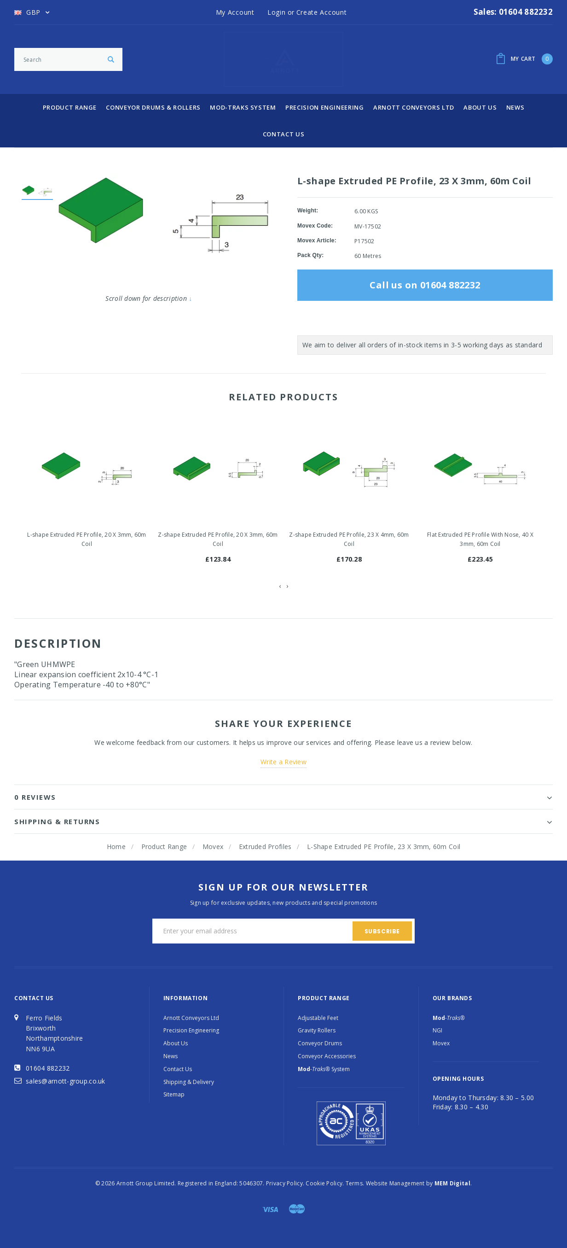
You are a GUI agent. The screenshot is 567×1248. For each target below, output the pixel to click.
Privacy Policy (284, 1183)
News (515, 107)
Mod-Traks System (243, 107)
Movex (212, 846)
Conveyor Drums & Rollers (153, 107)
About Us (480, 107)
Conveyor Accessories (327, 1056)
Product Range (70, 107)
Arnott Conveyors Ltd (413, 107)
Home (116, 846)
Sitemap (174, 1094)
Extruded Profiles (265, 846)
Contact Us (284, 134)
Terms (354, 1183)
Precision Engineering (324, 107)
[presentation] (280, 586)
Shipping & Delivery (188, 1082)
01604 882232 (47, 1068)
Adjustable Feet (318, 1018)
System (324, 1069)
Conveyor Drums (320, 1043)
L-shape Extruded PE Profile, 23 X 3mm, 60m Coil (383, 846)
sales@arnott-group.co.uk (65, 1081)
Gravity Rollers (317, 1030)
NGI (437, 1030)
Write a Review (283, 761)
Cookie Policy (324, 1183)
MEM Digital (452, 1183)
